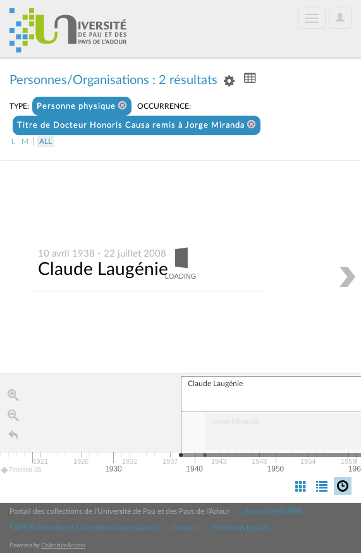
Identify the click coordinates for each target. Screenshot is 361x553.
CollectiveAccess (63, 545)
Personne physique (82, 106)
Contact (185, 528)
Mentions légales (241, 528)
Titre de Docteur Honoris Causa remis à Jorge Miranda (136, 125)
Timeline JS (22, 470)
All (45, 141)
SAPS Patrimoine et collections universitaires (83, 528)
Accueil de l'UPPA (273, 511)
